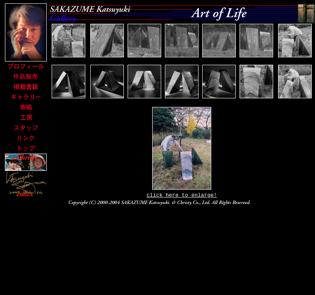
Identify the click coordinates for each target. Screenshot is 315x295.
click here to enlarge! (181, 196)
